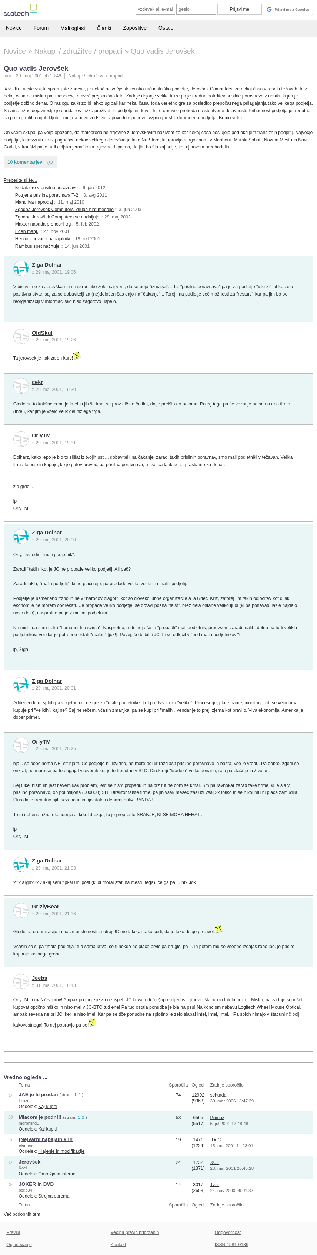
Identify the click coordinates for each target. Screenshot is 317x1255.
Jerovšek (29, 1162)
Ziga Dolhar (47, 265)
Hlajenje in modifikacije (61, 1151)
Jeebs (39, 978)
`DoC (215, 1139)
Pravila (13, 1232)
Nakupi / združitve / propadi (96, 76)
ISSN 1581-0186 (231, 1244)
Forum (41, 28)
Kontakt (118, 1244)
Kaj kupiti (47, 1106)
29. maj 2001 (29, 76)
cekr (37, 382)
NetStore (150, 140)
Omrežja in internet (57, 1173)
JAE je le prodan (38, 1094)
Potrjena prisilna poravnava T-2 (46, 195)
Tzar (215, 1184)
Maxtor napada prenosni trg (43, 224)
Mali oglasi (72, 28)
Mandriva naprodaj (34, 202)
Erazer (25, 1100)
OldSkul (42, 333)
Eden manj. (26, 231)
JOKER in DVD (36, 1184)
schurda (218, 1095)
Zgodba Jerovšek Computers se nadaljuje (57, 217)
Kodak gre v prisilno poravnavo (46, 187)
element (26, 1145)
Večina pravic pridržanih (135, 1232)
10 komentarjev (24, 162)
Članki (104, 28)
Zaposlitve (135, 28)
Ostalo (165, 28)
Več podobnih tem (22, 1214)
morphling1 (29, 1123)
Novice (14, 28)
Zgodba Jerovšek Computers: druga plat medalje (64, 209)
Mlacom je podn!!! (40, 1117)
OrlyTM (41, 435)
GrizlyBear (45, 906)
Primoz (217, 1117)
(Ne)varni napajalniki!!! (46, 1139)
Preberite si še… (20, 180)
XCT (215, 1162)
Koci (23, 1168)
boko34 (25, 1190)
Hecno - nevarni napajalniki (42, 238)
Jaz (7, 88)
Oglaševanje (18, 1244)
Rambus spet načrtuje (37, 246)
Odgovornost (228, 1232)
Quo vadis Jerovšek (36, 68)
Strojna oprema (53, 1196)
